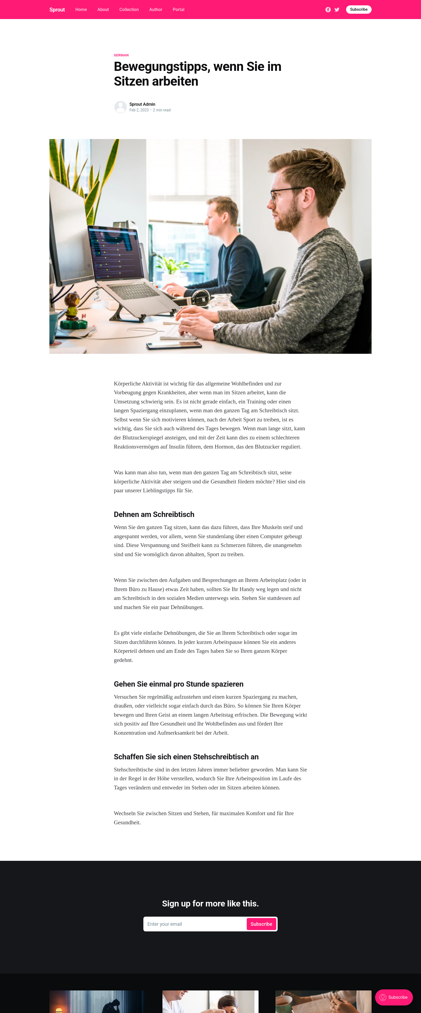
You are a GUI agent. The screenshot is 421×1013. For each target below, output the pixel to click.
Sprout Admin (142, 104)
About (103, 9)
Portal (178, 9)
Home (81, 9)
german (121, 55)
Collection (129, 9)
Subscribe (359, 9)
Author (155, 9)
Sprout (57, 9)
